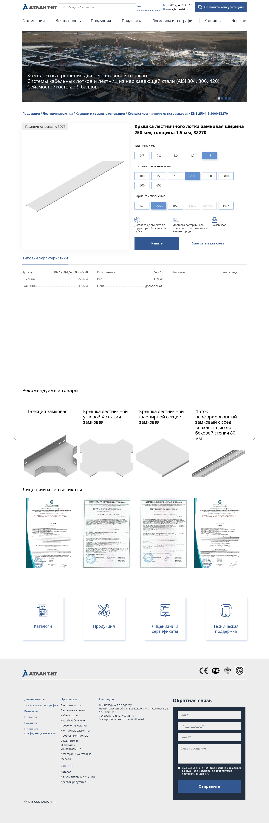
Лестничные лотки (73, 710)
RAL (175, 206)
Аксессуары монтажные (76, 754)
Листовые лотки (71, 705)
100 (142, 176)
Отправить (209, 786)
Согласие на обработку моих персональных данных (207, 772)
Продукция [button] (101, 20)
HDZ (226, 206)
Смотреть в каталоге (207, 243)
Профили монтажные (74, 735)
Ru (139, 6)
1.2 (192, 156)
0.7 (142, 156)
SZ (142, 206)
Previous (15, 438)
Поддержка (132, 20)
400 (226, 176)
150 (158, 176)
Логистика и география (173, 20)
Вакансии (31, 723)
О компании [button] (33, 20)
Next (254, 438)
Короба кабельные (73, 720)
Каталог (66, 772)
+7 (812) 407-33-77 (179, 5)
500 (142, 185)
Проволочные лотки (74, 725)
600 (158, 185)
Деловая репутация (73, 782)
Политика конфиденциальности (40, 731)
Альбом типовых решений (78, 777)
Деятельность (68, 20)
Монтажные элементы (75, 730)
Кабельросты (69, 715)
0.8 (159, 156)
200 (175, 176)
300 (209, 176)
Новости (239, 20)
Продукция (69, 699)
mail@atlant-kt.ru (178, 9)
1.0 (176, 156)
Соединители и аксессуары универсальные (71, 745)
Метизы (66, 759)
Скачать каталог (149, 10)
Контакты (212, 20)
